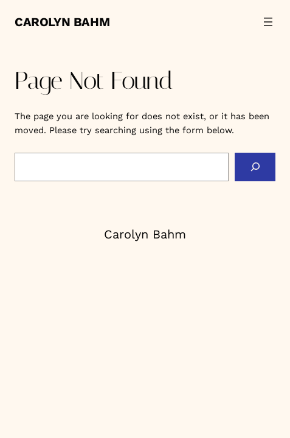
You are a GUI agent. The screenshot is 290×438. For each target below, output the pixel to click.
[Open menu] (268, 22)
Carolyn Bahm (62, 22)
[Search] (255, 167)
